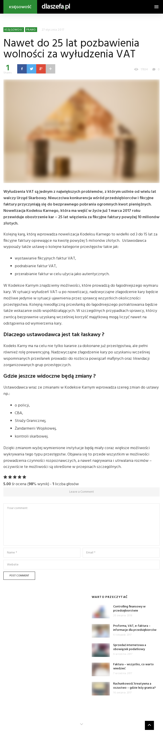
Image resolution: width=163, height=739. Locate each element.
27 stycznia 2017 (53, 29)
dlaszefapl (56, 6)
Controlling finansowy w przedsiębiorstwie (129, 608)
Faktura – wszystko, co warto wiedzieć (133, 666)
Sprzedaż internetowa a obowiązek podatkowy (129, 647)
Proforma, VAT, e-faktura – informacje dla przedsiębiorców (134, 628)
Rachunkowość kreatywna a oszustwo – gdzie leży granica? (134, 685)
